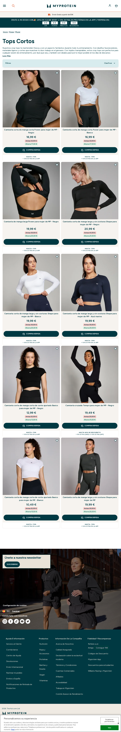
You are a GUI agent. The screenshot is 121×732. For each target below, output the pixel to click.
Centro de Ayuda (13, 655)
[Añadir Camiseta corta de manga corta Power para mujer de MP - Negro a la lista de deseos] (57, 73)
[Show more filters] (8, 63)
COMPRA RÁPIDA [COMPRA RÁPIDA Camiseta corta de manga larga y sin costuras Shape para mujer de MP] (90, 517)
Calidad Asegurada (64, 650)
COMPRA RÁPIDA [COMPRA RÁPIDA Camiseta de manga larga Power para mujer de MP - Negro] (31, 241)
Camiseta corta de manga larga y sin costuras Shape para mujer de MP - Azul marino (90, 315)
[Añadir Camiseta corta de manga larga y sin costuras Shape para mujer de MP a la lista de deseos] (115, 440)
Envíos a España (13, 678)
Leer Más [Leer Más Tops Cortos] (7, 56)
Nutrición (43, 644)
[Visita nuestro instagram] (4, 621)
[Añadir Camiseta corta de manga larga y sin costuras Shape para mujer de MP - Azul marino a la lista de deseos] (115, 256)
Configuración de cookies (15, 605)
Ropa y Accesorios (44, 652)
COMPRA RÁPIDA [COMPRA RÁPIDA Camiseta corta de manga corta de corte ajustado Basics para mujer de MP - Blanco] (31, 517)
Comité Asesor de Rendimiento (69, 694)
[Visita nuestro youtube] (22, 621)
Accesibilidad (61, 682)
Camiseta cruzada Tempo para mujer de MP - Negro (89, 405)
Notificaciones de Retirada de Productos (19, 686)
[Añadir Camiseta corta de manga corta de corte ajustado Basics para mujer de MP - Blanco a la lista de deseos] (57, 440)
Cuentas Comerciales (65, 671)
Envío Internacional (14, 667)
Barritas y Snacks (43, 667)
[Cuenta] (110, 5)
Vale (109, 728)
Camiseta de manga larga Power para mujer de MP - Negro (31, 221)
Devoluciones (12, 661)
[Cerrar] (118, 723)
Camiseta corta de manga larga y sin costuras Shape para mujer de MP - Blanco (31, 315)
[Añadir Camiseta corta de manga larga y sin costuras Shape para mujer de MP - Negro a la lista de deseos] (115, 164)
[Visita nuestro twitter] (27, 621)
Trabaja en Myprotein (65, 688)
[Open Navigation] (4, 6)
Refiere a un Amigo (98, 646)
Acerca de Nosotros (65, 644)
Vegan (42, 675)
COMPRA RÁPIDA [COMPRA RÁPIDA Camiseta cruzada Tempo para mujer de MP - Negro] (90, 425)
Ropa (11, 32)
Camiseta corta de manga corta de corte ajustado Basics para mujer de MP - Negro (31, 406)
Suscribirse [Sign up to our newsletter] (12, 564)
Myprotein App (94, 659)
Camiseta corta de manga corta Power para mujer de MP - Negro (31, 131)
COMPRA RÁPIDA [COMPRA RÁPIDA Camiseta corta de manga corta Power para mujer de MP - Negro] (31, 150)
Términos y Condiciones (66, 665)
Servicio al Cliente (14, 644)
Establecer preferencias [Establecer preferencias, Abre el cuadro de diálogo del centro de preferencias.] (109, 720)
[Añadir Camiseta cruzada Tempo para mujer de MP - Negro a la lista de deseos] (115, 348)
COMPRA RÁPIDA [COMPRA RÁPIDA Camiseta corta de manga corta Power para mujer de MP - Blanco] (90, 150)
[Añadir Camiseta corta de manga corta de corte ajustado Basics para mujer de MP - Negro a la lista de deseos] (57, 348)
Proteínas (43, 659)
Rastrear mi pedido (14, 673)
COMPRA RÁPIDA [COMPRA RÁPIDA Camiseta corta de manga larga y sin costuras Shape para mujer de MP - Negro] (90, 241)
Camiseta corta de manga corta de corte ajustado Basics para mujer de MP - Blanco (31, 498)
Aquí (13, 729)
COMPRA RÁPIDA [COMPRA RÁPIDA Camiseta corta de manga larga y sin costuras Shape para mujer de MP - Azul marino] (90, 333)
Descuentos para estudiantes (101, 665)
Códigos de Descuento (98, 653)
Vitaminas (43, 680)
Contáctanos (12, 650)
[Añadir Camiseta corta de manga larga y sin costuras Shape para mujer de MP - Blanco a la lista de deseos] (57, 256)
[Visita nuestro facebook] (10, 621)
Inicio (5, 32)
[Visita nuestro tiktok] (16, 621)
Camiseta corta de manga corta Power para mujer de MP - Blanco (90, 131)
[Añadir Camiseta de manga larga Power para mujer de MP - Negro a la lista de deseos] (57, 164)
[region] (60, 723)
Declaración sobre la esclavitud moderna (69, 657)
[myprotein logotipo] (61, 6)
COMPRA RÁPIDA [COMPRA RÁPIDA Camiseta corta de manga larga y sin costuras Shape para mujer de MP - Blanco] (31, 333)
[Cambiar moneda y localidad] (60, 611)
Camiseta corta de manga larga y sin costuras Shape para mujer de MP (90, 498)
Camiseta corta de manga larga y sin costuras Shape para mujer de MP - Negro (90, 223)
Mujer (17, 32)
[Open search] (13, 6)
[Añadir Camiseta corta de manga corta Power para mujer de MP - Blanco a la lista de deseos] (115, 73)
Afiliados (59, 677)
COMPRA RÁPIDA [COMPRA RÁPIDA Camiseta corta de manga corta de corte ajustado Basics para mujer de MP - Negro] (31, 425)
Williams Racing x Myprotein (100, 671)
